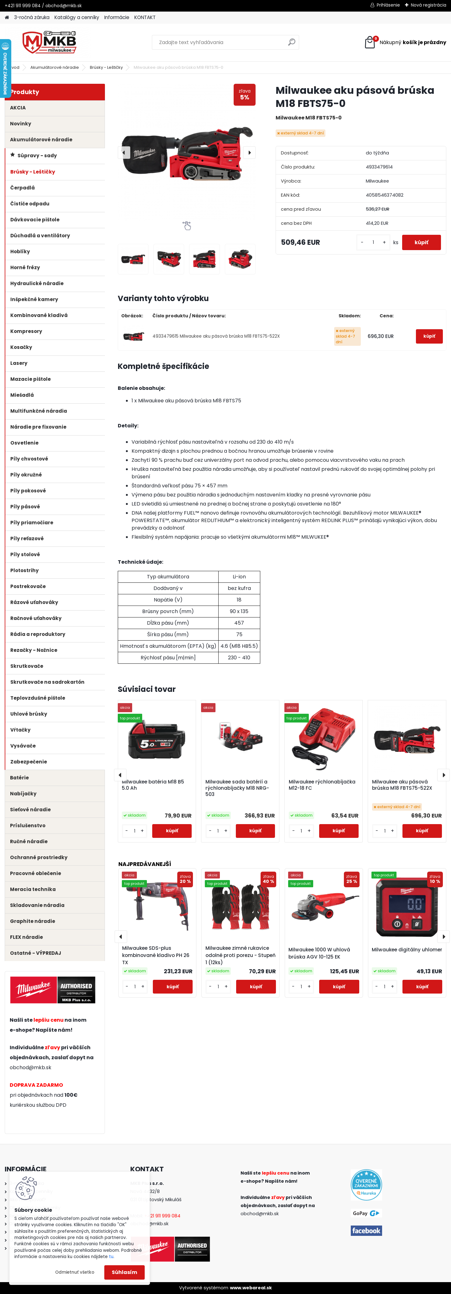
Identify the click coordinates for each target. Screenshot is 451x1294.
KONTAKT (145, 17)
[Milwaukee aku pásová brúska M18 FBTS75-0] (187, 152)
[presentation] (124, 152)
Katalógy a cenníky (76, 17)
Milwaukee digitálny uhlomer (407, 949)
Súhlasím (124, 1272)
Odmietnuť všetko (74, 1272)
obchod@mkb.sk (30, 1067)
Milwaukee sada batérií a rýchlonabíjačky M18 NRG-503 (237, 788)
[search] (291, 44)
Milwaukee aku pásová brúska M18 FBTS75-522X (402, 785)
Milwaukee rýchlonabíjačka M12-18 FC (322, 785)
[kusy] (373, 242)
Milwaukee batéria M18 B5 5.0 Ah (153, 785)
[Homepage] (7, 18)
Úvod (14, 67)
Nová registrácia (428, 5)
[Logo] (48, 42)
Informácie (116, 17)
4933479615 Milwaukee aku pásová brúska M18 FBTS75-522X (216, 336)
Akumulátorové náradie (54, 67)
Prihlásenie (388, 5)
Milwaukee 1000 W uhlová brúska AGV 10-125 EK (319, 953)
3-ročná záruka (31, 17)
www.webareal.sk (251, 1288)
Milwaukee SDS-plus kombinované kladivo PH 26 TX (155, 955)
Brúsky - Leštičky (106, 67)
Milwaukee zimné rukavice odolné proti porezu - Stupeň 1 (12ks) (240, 955)
